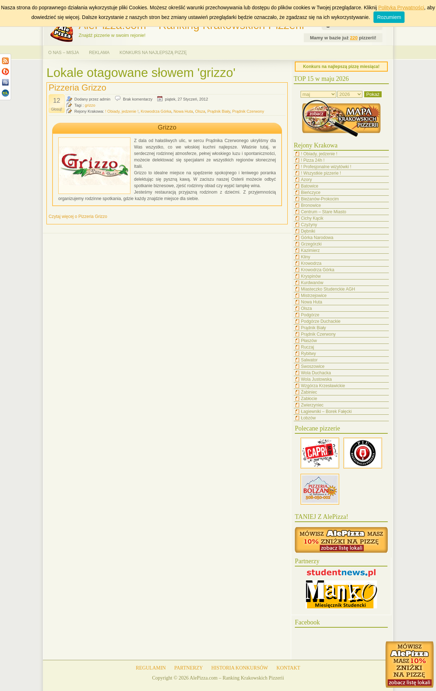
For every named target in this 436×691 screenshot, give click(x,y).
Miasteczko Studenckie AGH (328, 289)
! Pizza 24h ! (312, 160)
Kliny (305, 256)
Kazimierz (310, 250)
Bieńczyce (311, 192)
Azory (306, 179)
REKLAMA (99, 52)
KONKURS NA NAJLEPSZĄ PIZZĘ (153, 52)
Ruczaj (307, 347)
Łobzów (308, 417)
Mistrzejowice (314, 295)
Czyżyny (309, 224)
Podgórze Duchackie (321, 321)
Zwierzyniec (312, 405)
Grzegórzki (311, 244)
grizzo (90, 105)
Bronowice (311, 205)
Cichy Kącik (312, 218)
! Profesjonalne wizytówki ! (326, 166)
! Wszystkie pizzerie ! (321, 173)
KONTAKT (289, 668)
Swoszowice (312, 366)
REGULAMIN (151, 668)
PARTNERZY (188, 668)
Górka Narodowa (317, 237)
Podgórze (310, 314)
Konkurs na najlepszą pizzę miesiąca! (341, 66)
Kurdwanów (312, 282)
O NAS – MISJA (63, 52)
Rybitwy (308, 353)
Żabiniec (309, 392)
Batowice (309, 186)
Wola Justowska (316, 379)
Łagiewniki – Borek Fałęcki (326, 411)
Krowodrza (311, 263)
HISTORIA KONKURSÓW (239, 668)
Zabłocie (309, 398)
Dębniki (308, 231)
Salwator (309, 359)
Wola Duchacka (316, 372)
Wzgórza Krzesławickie (323, 385)
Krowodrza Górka (156, 111)
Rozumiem (389, 17)
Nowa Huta (183, 111)
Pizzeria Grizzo (77, 87)
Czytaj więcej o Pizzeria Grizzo (78, 216)
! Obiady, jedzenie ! (121, 111)
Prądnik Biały (218, 111)
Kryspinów (311, 276)
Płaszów (309, 340)
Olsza (200, 111)
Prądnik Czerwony (248, 111)
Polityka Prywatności (401, 7)
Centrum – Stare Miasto (323, 211)
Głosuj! (56, 109)
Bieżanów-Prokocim (320, 198)
